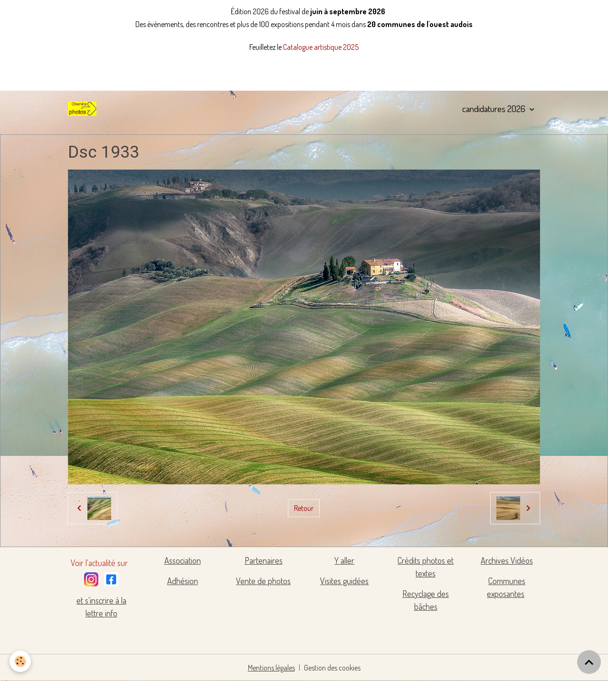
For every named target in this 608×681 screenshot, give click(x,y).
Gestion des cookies (332, 667)
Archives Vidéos (507, 560)
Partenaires (264, 560)
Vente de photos (263, 581)
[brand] (84, 109)
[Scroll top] (589, 662)
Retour (304, 508)
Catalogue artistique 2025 (321, 47)
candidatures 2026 (494, 108)
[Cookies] (20, 661)
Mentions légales (271, 667)
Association (182, 560)
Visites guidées (344, 581)
